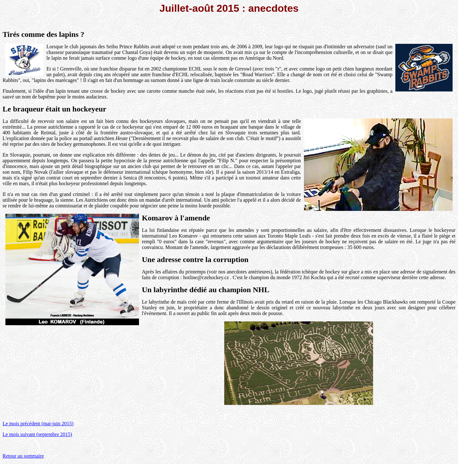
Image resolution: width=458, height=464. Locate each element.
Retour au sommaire (23, 456)
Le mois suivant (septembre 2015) (37, 434)
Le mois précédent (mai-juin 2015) (38, 423)
